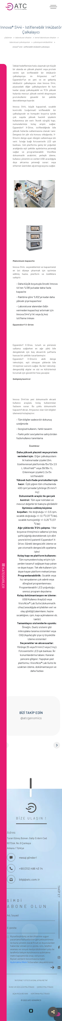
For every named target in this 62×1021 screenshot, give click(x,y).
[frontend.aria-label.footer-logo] (31, 808)
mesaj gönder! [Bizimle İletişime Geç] (28, 857)
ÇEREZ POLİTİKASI (45, 987)
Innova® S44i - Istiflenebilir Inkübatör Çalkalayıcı (31, 47)
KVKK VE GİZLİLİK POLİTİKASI (21, 987)
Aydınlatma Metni (18, 962)
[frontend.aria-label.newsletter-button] (52, 967)
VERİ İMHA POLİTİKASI (40, 993)
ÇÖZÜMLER (8, 37)
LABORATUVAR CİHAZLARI (23, 37)
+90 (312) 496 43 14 (31, 868)
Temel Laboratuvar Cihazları (45, 37)
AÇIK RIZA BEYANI (20, 993)
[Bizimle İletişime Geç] (11, 857)
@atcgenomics (31, 718)
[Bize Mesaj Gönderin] (11, 879)
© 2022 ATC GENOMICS (31, 1000)
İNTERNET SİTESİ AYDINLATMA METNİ (31, 980)
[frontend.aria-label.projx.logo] (31, 1012)
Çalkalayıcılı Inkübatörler (43, 42)
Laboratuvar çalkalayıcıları (19, 42)
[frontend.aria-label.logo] (31, 6)
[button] (31, 745)
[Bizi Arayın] (11, 868)
